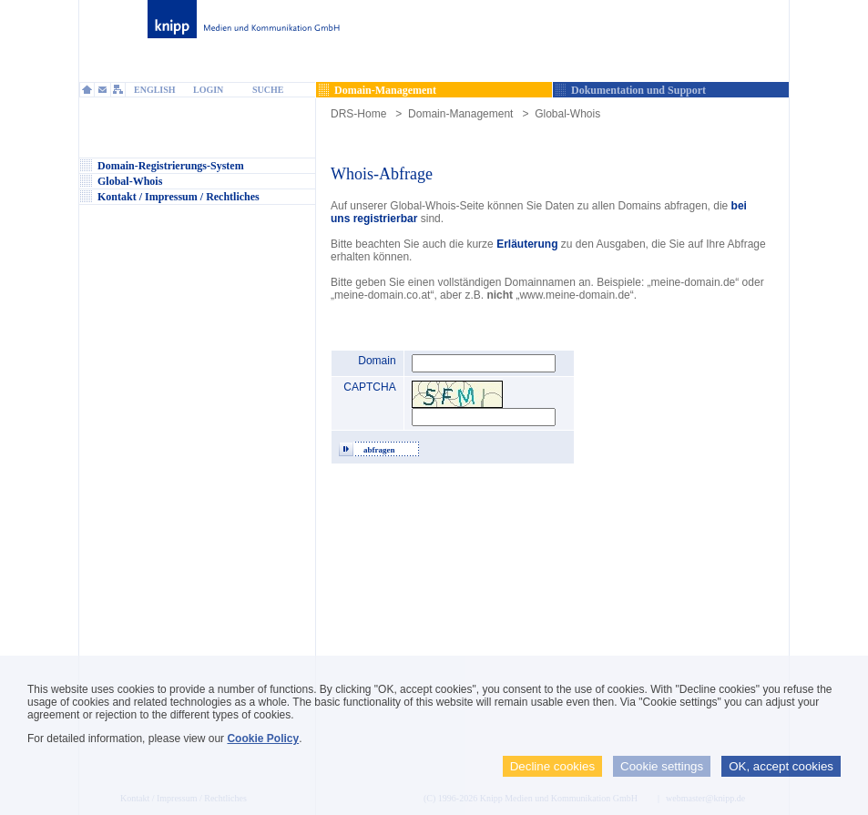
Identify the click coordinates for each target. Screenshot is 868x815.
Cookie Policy (263, 738)
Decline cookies (552, 766)
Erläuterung (528, 244)
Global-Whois (567, 113)
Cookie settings (661, 766)
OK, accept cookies (781, 766)
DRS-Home (358, 113)
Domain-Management (460, 113)
